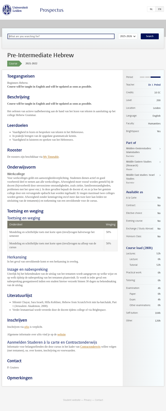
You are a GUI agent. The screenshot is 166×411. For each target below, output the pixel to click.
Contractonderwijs (90, 346)
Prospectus (52, 10)
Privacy (87, 400)
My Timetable (51, 156)
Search (149, 36)
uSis (26, 326)
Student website (71, 400)
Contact (99, 400)
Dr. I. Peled (154, 85)
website (61, 334)
